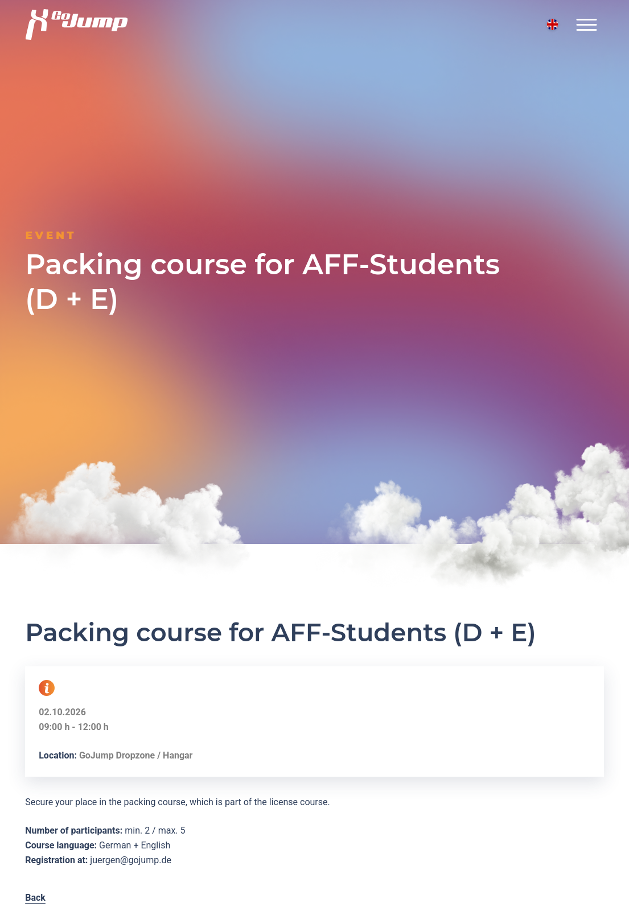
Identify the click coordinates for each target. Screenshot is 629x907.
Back (35, 897)
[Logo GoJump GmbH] (76, 24)
